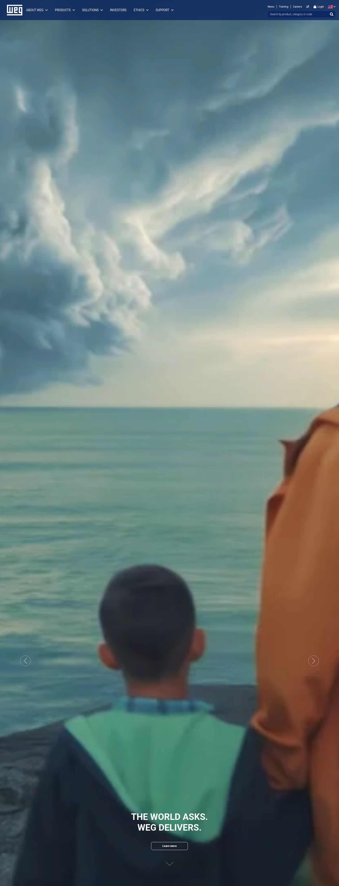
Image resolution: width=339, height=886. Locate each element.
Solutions (90, 10)
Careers (297, 6)
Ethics (139, 10)
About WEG (35, 10)
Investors (118, 10)
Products (63, 10)
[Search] (331, 14)
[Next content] (169, 860)
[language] (330, 7)
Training (283, 6)
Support (162, 10)
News (271, 6)
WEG (13, 10)
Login (319, 6)
